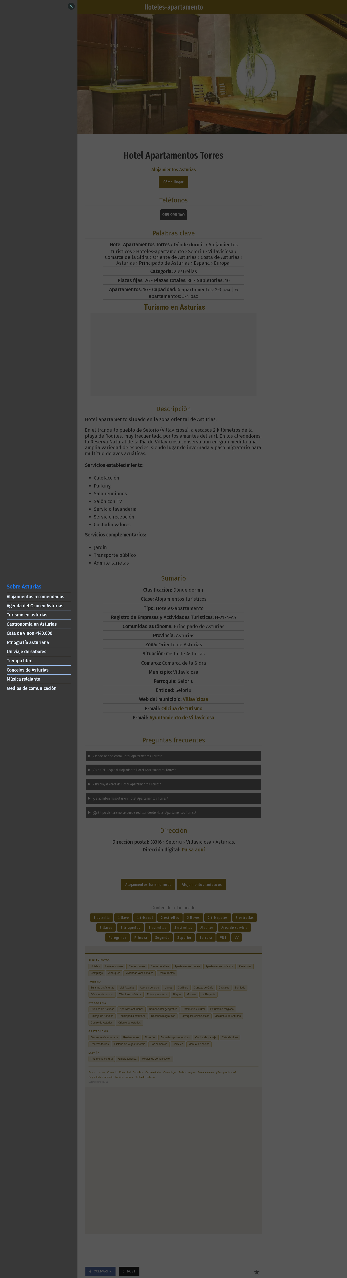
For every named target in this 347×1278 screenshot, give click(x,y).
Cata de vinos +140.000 (29, 633)
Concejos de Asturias (27, 670)
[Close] (71, 6)
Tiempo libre (19, 660)
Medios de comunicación (31, 688)
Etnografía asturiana (28, 642)
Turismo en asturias (27, 615)
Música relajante (23, 679)
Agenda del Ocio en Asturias (35, 605)
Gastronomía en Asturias (32, 624)
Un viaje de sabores (26, 651)
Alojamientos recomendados (35, 596)
